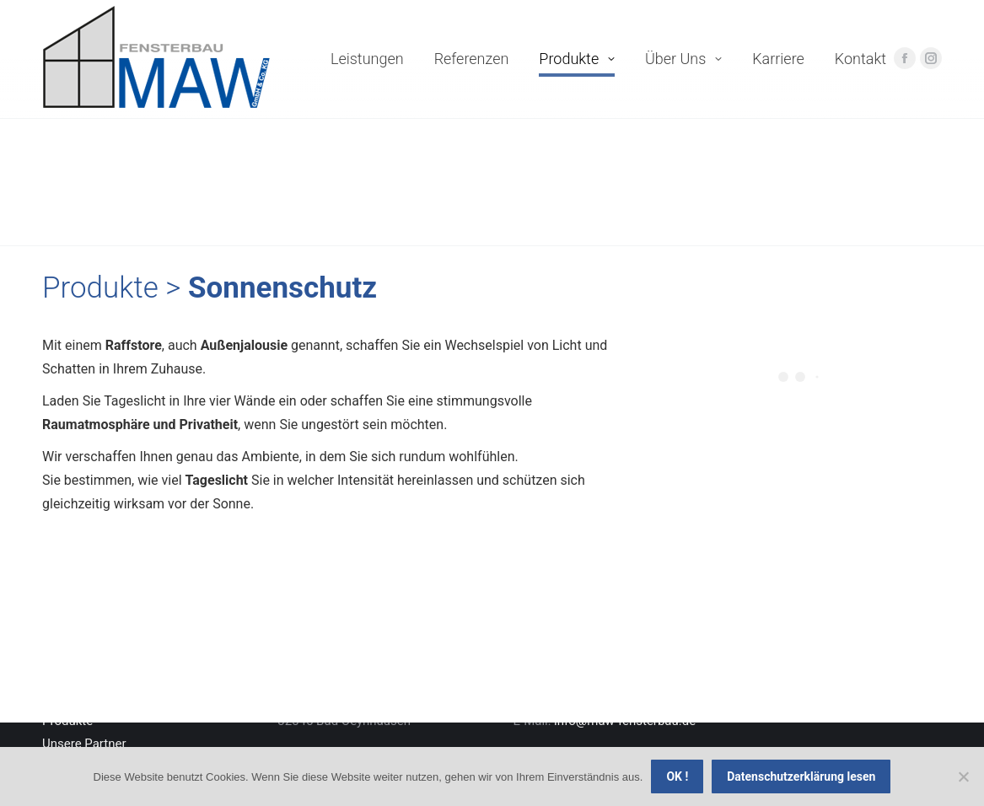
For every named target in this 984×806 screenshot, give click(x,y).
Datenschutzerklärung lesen (801, 776)
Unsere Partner (84, 743)
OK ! (677, 776)
